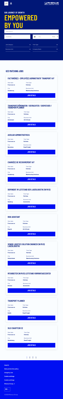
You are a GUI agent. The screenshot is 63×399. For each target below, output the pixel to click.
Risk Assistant (14, 217)
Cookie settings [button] (9, 380)
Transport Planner (16, 300)
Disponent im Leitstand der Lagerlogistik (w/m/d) (29, 189)
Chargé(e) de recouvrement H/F (21, 162)
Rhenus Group (8, 384)
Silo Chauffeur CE (15, 328)
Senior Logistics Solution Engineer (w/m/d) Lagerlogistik (26, 245)
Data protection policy (11, 369)
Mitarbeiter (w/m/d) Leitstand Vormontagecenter (29, 273)
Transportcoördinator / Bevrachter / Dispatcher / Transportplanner (30, 106)
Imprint (6, 365)
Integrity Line (8, 372)
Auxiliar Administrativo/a (19, 135)
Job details (31, 95)
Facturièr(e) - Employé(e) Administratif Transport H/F (31, 78)
